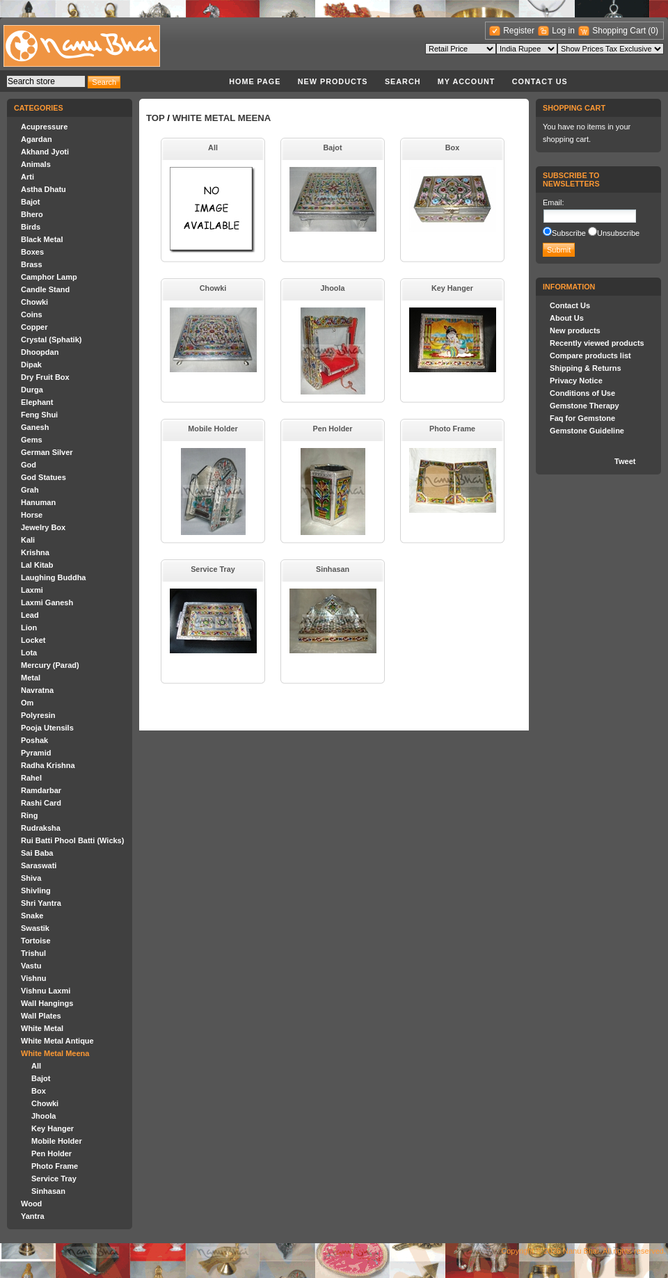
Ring (29, 815)
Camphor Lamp (49, 277)
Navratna (37, 690)
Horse (31, 515)
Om (27, 702)
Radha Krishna (48, 765)
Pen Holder (51, 1153)
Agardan (36, 139)
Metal (30, 677)
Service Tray (54, 1178)
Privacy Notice (576, 380)
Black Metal (42, 239)
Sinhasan (48, 1191)
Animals (36, 164)
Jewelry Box (43, 527)
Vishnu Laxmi (45, 991)
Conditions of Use (582, 393)
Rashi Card (41, 803)
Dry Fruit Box (45, 377)
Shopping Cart (620, 30)
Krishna (35, 552)
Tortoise (36, 940)
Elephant (37, 402)
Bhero (32, 214)
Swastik (35, 928)
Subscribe (569, 233)
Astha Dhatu (43, 189)
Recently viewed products (597, 343)
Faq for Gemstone (582, 418)
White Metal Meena (55, 1053)
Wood (31, 1203)
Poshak (34, 740)
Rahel (31, 778)
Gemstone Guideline (587, 430)
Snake (32, 915)
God (28, 465)
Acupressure (44, 126)
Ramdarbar (41, 790)
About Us (567, 318)
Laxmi (32, 590)
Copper (34, 327)
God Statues (43, 477)
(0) (653, 30)
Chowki (34, 302)
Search (403, 81)
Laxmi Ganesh (47, 602)
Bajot (30, 202)
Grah (30, 490)
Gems (31, 440)
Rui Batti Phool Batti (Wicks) (72, 840)
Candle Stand (45, 289)
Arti (27, 177)
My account (466, 81)
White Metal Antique (57, 1041)
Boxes (32, 252)
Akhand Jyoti (45, 151)
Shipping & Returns (585, 368)
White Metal (42, 1028)
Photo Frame (54, 1166)
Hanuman (38, 502)
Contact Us (540, 81)
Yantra (33, 1216)
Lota (29, 652)
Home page (254, 81)
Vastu (31, 965)
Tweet (624, 461)
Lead (30, 615)
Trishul (33, 953)
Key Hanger (52, 1128)
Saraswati (38, 865)
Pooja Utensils (47, 728)
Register (518, 30)
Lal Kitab (37, 565)
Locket (33, 640)
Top (155, 118)
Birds (30, 227)
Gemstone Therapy (584, 405)
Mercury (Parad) (50, 665)
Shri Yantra (41, 903)
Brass (31, 264)
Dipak (31, 364)
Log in (563, 30)
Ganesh (35, 427)
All (36, 1066)
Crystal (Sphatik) (51, 339)
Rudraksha (41, 828)
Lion (29, 627)
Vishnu (33, 978)
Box (38, 1091)
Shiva (31, 878)
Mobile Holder (56, 1141)
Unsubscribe (618, 233)
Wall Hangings (47, 1003)
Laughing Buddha (53, 577)
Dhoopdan (39, 352)
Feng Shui (39, 414)
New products (333, 81)
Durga (32, 389)
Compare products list (590, 355)
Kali (28, 540)
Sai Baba (37, 853)
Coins (31, 314)
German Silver (47, 452)
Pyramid (36, 753)
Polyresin (38, 715)
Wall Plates (41, 1016)
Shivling (36, 890)
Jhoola (43, 1116)
